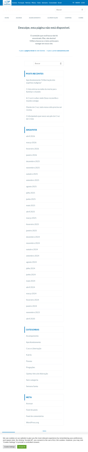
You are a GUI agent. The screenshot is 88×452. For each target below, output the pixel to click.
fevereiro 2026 (32, 149)
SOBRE (81, 17)
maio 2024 (30, 281)
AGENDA (19, 17)
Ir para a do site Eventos (32, 51)
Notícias (27, 2)
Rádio (78, 2)
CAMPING (68, 17)
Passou (29, 361)
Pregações (30, 367)
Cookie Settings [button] (9, 447)
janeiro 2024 (31, 306)
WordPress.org (32, 422)
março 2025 (31, 218)
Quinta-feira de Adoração (37, 374)
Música (34, 2)
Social (59, 2)
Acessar (29, 403)
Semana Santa (32, 386)
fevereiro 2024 (32, 300)
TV (73, 2)
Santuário (45, 2)
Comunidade (53, 2)
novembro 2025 (33, 168)
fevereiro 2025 (32, 224)
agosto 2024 (31, 262)
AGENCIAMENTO (35, 17)
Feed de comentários (35, 416)
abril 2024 (30, 287)
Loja (83, 2)
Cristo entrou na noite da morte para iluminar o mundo (41, 90)
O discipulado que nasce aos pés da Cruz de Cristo (43, 117)
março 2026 (31, 142)
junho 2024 (31, 274)
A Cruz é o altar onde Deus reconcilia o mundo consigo (42, 99)
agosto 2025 (31, 186)
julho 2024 (30, 268)
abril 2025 (30, 211)
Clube (39, 2)
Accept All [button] (22, 447)
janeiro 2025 (31, 230)
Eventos (14, 2)
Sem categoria (32, 380)
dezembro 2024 (33, 237)
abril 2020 (30, 319)
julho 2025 (30, 193)
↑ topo (44, 431)
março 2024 (31, 293)
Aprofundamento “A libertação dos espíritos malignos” (40, 81)
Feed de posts (32, 410)
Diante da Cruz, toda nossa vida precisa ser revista (44, 108)
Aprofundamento (33, 342)
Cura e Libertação (33, 348)
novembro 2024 (33, 243)
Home (7, 17)
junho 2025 (31, 199)
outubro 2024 (32, 249)
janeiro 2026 (31, 155)
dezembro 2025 (33, 161)
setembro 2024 (32, 256)
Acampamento (32, 336)
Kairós (29, 355)
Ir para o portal (58, 51)
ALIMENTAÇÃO (53, 17)
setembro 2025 (32, 180)
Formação (21, 2)
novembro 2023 (33, 312)
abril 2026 (30, 136)
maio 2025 (30, 205)
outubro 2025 (32, 174)
